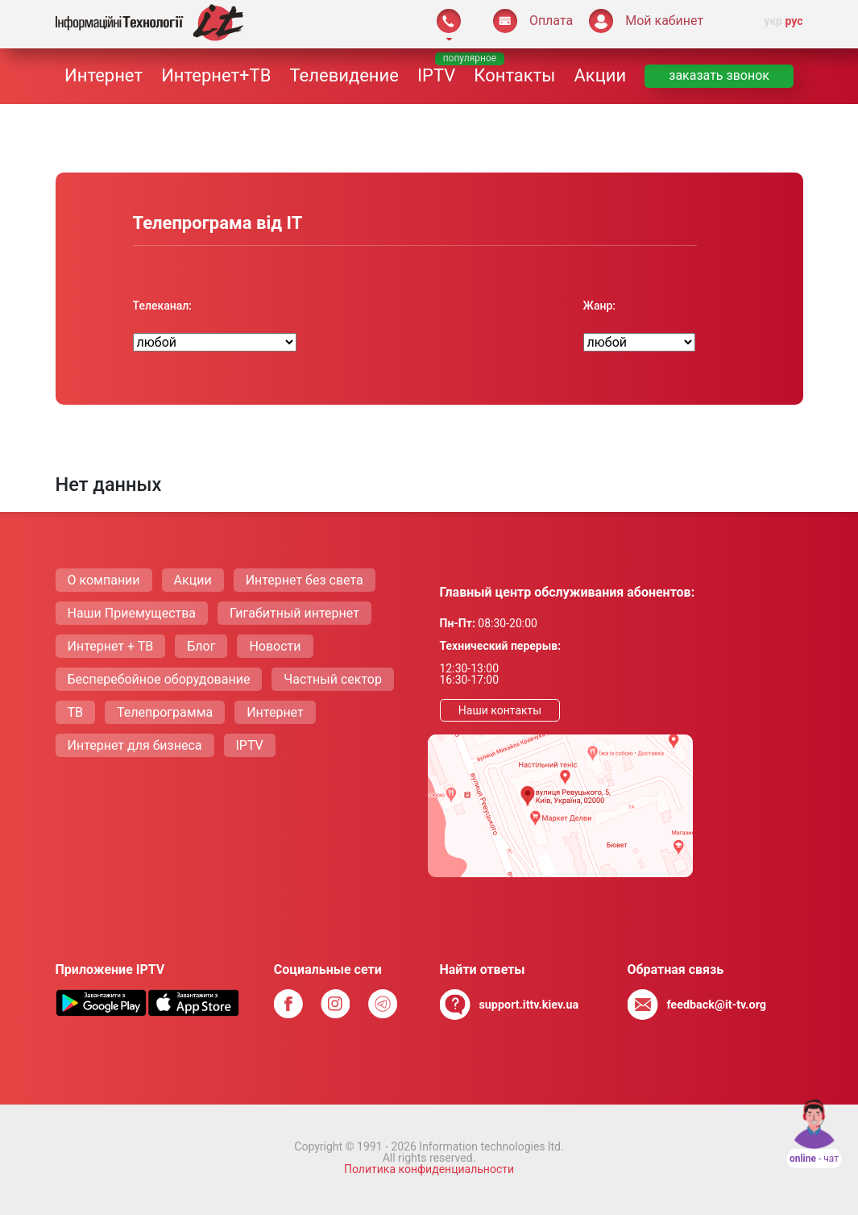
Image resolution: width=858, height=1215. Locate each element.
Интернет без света (304, 580)
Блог (201, 646)
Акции (600, 75)
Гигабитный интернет (294, 613)
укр (773, 21)
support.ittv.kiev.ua (528, 1005)
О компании (104, 580)
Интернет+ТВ (216, 75)
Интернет (103, 75)
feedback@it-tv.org (716, 1005)
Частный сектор (333, 679)
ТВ (76, 712)
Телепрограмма (165, 712)
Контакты (514, 75)
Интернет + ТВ (111, 646)
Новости (275, 646)
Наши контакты (499, 710)
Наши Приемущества (132, 613)
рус (793, 21)
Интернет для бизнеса (135, 745)
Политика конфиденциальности (429, 1169)
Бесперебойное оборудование (159, 679)
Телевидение (344, 75)
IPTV (436, 75)
